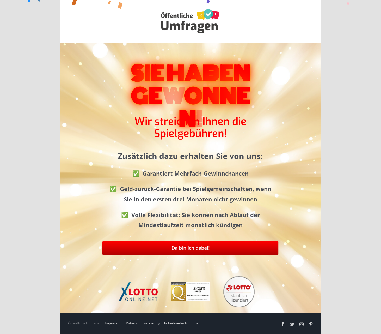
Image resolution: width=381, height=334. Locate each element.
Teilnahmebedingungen (182, 323)
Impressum (113, 323)
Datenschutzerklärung (143, 323)
